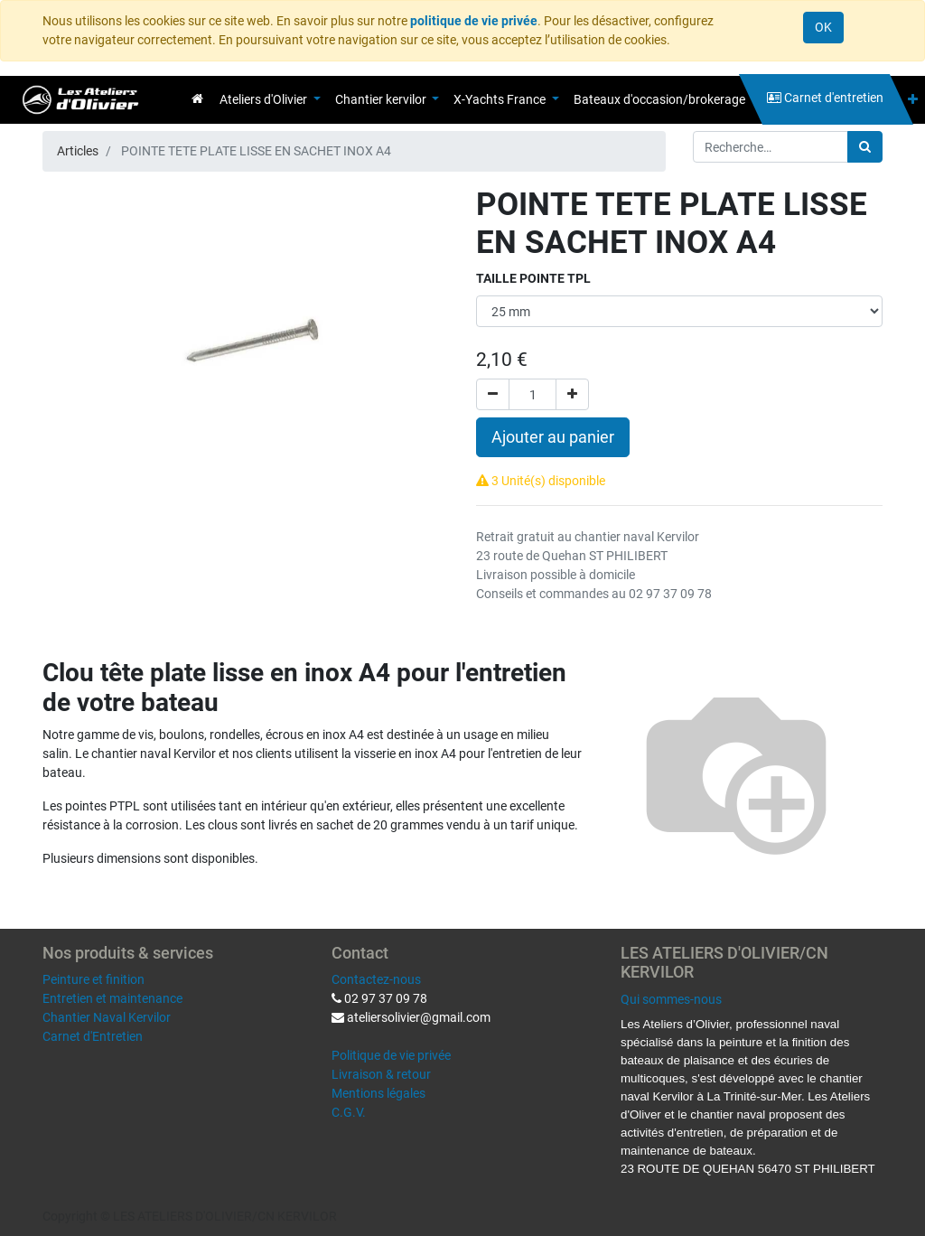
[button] (913, 100)
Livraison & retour (381, 1074)
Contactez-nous (376, 979)
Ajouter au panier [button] (552, 437)
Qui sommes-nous (671, 999)
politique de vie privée (473, 21)
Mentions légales (378, 1093)
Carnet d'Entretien (92, 1036)
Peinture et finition (93, 979)
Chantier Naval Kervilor (106, 1017)
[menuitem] (197, 98)
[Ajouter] (572, 394)
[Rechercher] (865, 147)
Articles (77, 151)
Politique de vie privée (391, 1055)
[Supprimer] (492, 394)
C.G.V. (349, 1112)
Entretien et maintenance (112, 998)
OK (823, 27)
